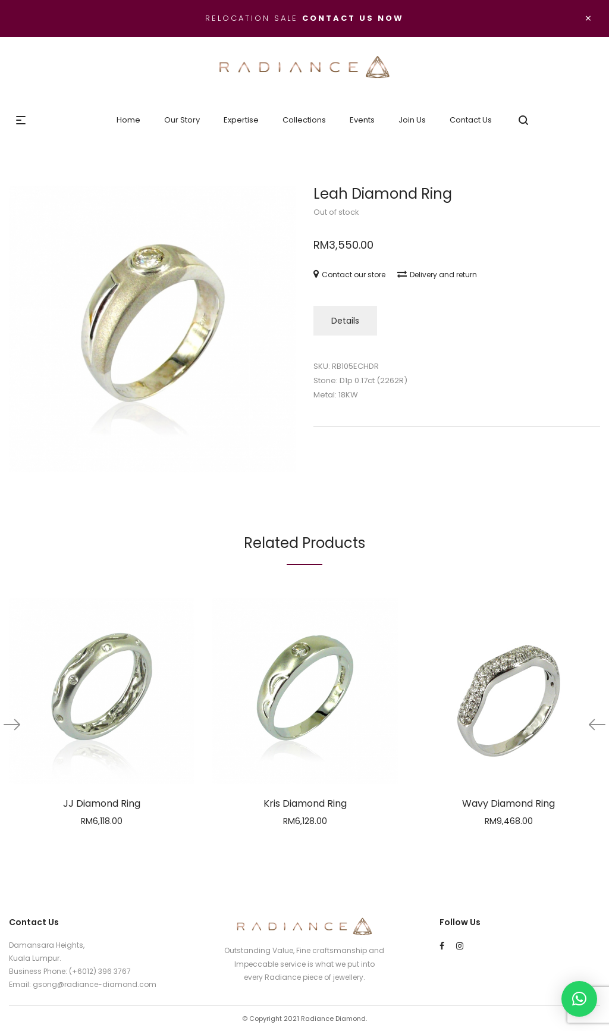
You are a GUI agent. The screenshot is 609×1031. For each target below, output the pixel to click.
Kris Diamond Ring (305, 803)
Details (345, 321)
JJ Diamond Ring (101, 803)
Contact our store (349, 274)
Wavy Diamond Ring (508, 803)
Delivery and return (437, 274)
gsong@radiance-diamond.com (94, 984)
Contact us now (353, 18)
